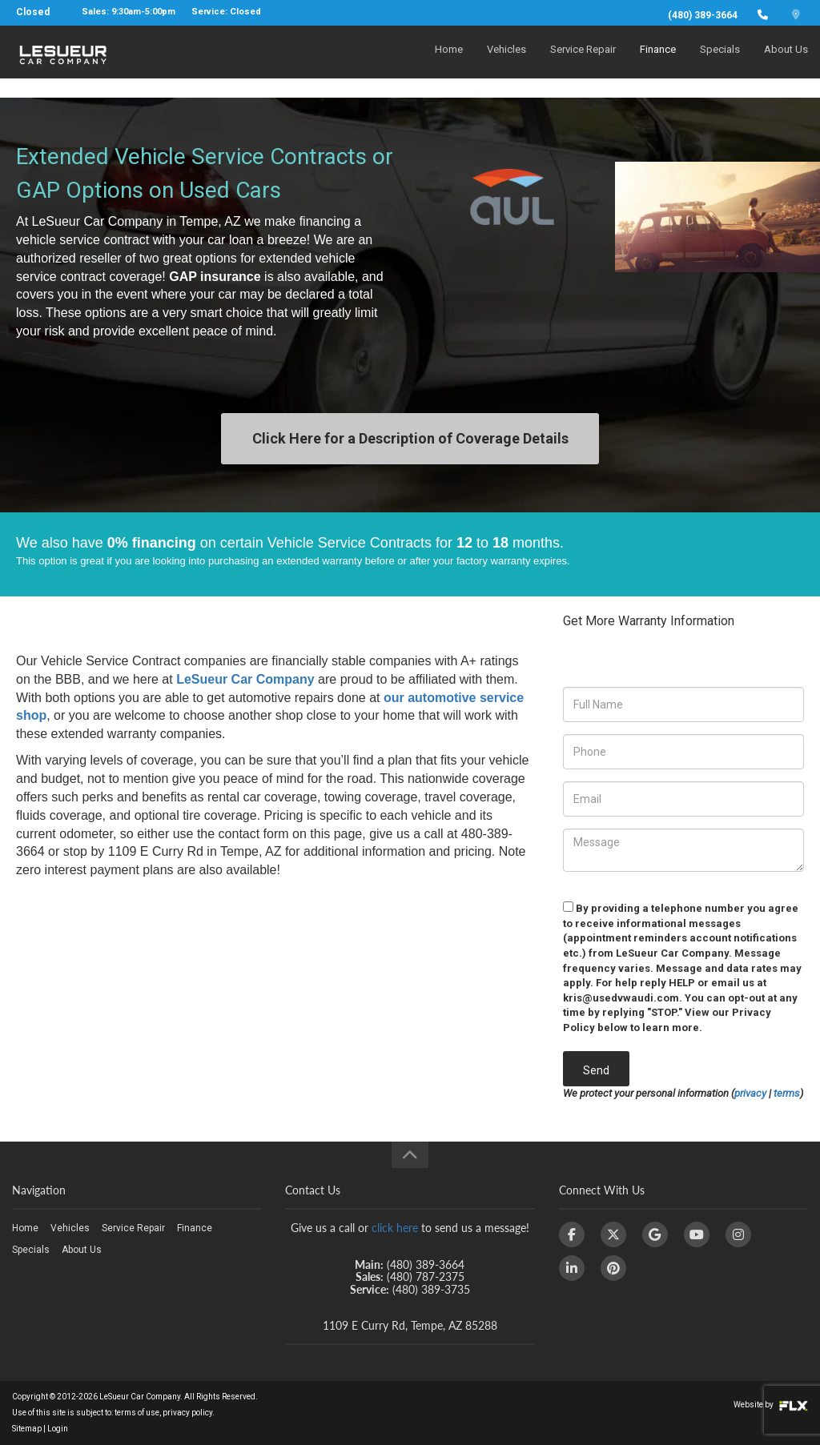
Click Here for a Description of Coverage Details (410, 438)
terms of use (137, 1412)
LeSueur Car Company (245, 679)
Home (449, 61)
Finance (658, 61)
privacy (750, 1093)
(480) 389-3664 (703, 15)
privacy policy (187, 1412)
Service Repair (583, 61)
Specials (720, 61)
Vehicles (506, 61)
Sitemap (27, 1428)
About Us (786, 61)
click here (395, 1227)
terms (787, 1093)
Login (57, 1428)
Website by (771, 1404)
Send (596, 1070)
